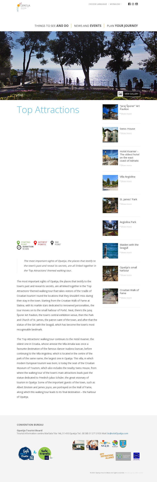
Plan (122, 26)
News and (87, 26)
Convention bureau (30, 425)
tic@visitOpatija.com (117, 433)
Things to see (51, 26)
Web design (129, 473)
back (20, 95)
